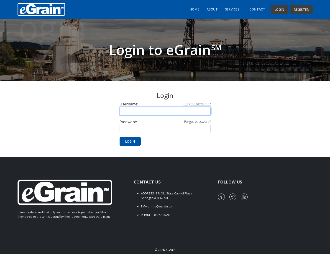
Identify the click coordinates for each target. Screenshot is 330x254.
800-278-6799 (161, 215)
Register (301, 9)
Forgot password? (197, 121)
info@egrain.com (162, 206)
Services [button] (232, 9)
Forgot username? (197, 104)
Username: (129, 104)
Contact (257, 9)
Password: (128, 121)
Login (279, 9)
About (212, 9)
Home (194, 9)
